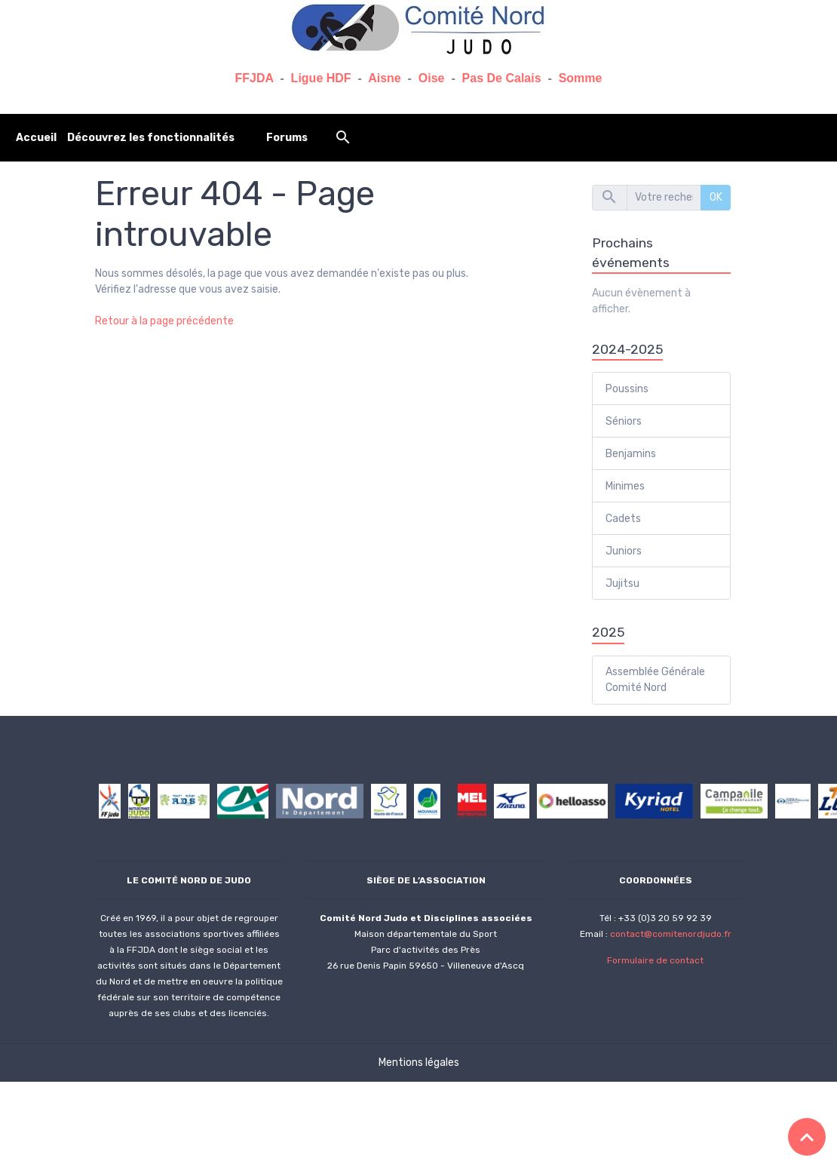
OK (716, 197)
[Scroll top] (807, 1137)
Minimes (625, 486)
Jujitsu (622, 583)
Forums (287, 137)
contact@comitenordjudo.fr (670, 934)
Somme (580, 78)
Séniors (624, 421)
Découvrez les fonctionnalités (151, 137)
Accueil (36, 137)
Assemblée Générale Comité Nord (655, 679)
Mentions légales (419, 1062)
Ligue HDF (321, 78)
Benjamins (631, 453)
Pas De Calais (501, 78)
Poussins (627, 388)
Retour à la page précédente (164, 321)
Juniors (624, 551)
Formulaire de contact (655, 960)
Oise (431, 78)
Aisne (384, 78)
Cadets (623, 518)
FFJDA (254, 78)
